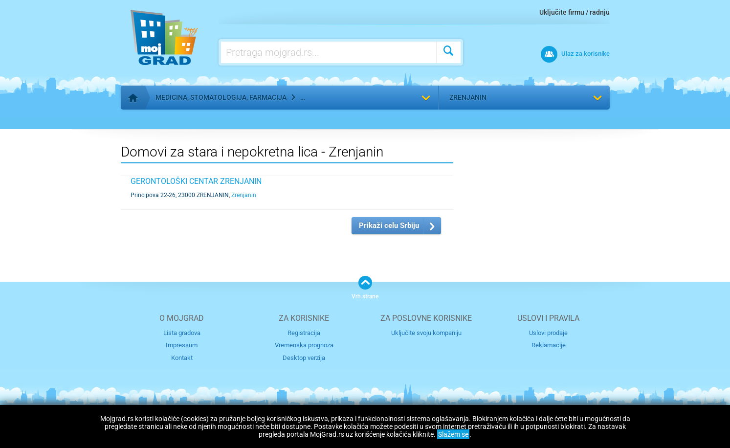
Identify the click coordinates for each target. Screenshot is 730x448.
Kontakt (182, 357)
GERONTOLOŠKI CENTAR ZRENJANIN (196, 181)
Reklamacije (548, 345)
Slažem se (453, 434)
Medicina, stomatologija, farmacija (221, 97)
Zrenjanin (468, 97)
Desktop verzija (304, 357)
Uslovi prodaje (548, 332)
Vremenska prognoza (304, 345)
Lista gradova (181, 332)
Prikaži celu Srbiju (389, 225)
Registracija (304, 332)
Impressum (182, 345)
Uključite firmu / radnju (574, 12)
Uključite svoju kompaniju (426, 332)
